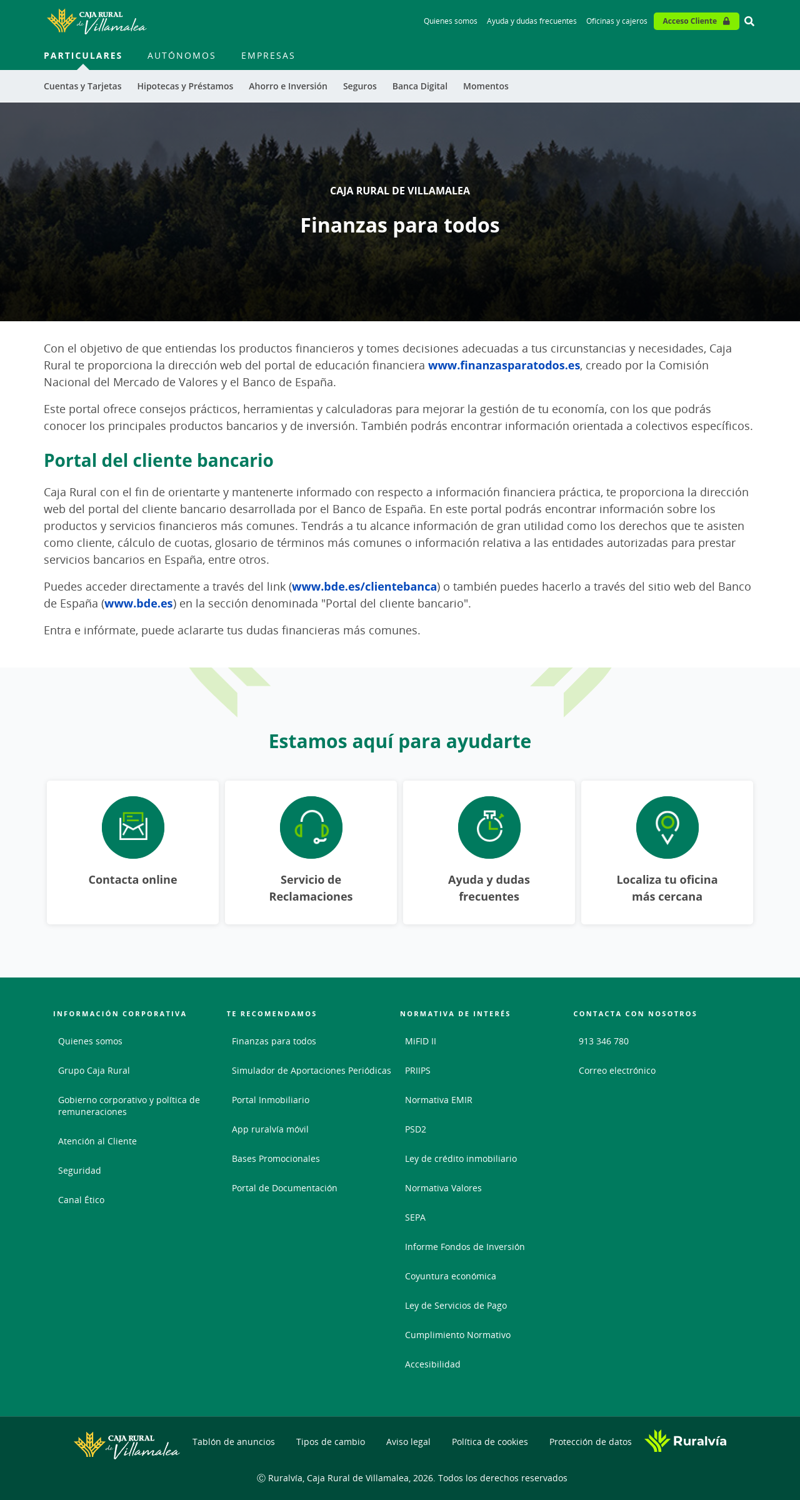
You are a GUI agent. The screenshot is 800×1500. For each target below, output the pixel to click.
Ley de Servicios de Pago (456, 1305)
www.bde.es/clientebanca (364, 586)
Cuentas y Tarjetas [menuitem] (82, 86)
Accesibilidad (433, 1364)
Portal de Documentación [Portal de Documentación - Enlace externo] (285, 1188)
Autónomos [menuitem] (182, 55)
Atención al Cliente (97, 1141)
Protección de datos (590, 1441)
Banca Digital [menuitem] (420, 86)
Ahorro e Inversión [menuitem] (288, 86)
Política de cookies (490, 1441)
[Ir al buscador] (749, 21)
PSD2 (415, 1129)
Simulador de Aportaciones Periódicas (311, 1070)
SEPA (415, 1217)
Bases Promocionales (276, 1158)
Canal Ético (81, 1200)
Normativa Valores (443, 1188)
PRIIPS (418, 1070)
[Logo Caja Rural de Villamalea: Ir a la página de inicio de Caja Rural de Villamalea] (97, 21)
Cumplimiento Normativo (458, 1335)
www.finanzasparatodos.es (504, 365)
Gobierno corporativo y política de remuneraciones (129, 1106)
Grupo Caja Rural (94, 1070)
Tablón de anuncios (233, 1441)
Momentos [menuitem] (486, 86)
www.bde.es (138, 603)
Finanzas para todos (274, 1041)
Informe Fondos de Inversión (465, 1246)
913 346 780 (604, 1041)
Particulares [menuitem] (83, 55)
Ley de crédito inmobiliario (461, 1158)
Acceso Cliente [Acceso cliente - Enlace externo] (690, 21)
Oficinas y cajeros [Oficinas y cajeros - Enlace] (617, 21)
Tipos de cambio (330, 1441)
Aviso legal (408, 1441)
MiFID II (420, 1041)
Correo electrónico (617, 1070)
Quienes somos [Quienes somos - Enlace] (451, 21)
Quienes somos (90, 1041)
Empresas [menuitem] (268, 55)
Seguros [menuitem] (360, 86)
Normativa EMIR (438, 1100)
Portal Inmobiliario (270, 1100)
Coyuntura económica (450, 1276)
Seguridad (79, 1170)
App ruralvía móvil (270, 1129)
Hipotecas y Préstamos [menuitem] (185, 86)
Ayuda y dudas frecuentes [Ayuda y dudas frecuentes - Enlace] (532, 21)
